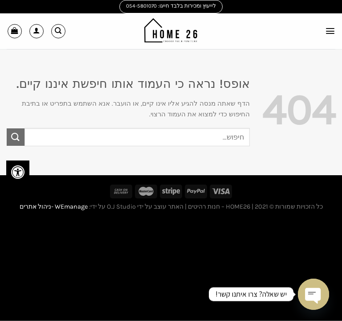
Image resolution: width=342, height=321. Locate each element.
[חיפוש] (58, 31)
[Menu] (330, 31)
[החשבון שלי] (36, 31)
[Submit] (15, 137)
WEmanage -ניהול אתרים (54, 206)
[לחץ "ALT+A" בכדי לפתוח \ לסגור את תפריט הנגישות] (17, 172)
